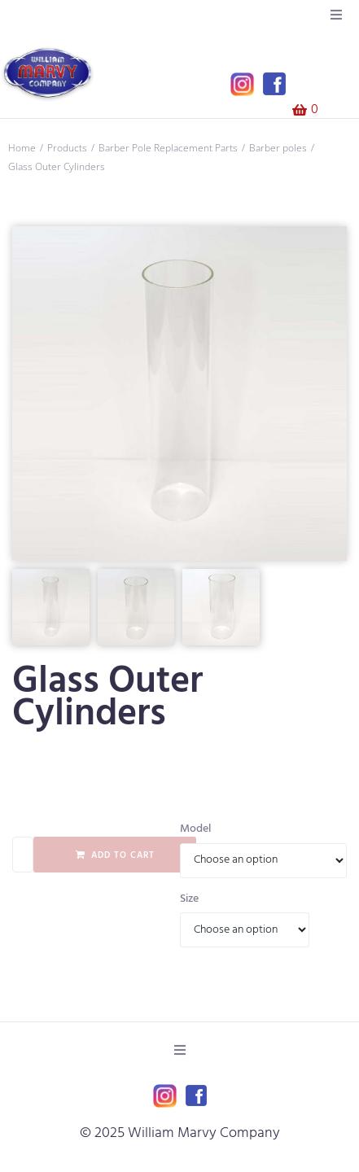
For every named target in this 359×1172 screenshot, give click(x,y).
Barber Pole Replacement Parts (168, 148)
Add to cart (123, 855)
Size (189, 899)
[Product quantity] (22, 854)
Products (67, 148)
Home (22, 148)
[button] (336, 14)
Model (195, 829)
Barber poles (278, 148)
